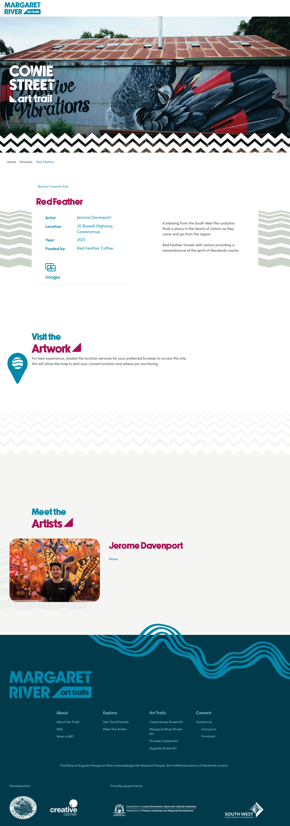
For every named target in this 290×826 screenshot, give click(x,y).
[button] (75, 712)
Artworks (26, 162)
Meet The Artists (115, 729)
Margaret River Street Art (166, 731)
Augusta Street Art (163, 748)
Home (11, 162)
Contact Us (204, 721)
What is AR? (65, 736)
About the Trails (68, 721)
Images (52, 276)
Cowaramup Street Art (166, 721)
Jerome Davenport (94, 217)
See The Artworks (115, 721)
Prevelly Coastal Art (164, 740)
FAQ (60, 729)
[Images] (50, 268)
